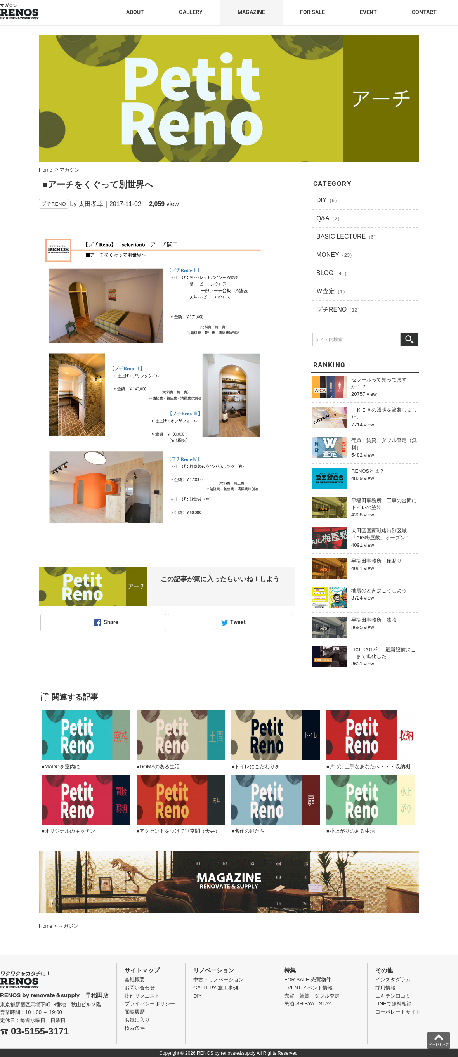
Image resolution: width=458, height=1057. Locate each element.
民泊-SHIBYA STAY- (308, 1004)
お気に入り (137, 1020)
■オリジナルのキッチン (68, 831)
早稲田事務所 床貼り (376, 561)
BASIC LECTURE (347, 236)
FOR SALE (312, 12)
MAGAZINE (251, 12)
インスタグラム (393, 979)
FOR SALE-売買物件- (308, 979)
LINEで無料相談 (393, 1004)
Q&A (329, 218)
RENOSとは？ (367, 471)
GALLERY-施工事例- (216, 988)
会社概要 (135, 979)
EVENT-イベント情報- (309, 988)
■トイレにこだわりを (255, 766)
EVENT (368, 12)
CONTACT (424, 12)
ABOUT (135, 12)
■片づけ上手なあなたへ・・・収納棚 (368, 766)
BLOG (332, 273)
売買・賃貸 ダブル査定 (312, 996)
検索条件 (135, 1028)
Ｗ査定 (332, 291)
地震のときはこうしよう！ (381, 590)
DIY (328, 200)
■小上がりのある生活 (350, 831)
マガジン (68, 926)
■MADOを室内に (61, 766)
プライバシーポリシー (150, 1004)
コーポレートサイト (398, 1012)
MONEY (335, 254)
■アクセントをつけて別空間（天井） (178, 831)
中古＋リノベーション (218, 979)
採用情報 (385, 988)
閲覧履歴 (135, 1012)
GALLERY (191, 12)
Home (45, 926)
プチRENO (53, 204)
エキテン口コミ (393, 996)
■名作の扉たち (248, 831)
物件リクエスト (142, 996)
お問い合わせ (140, 988)
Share (111, 622)
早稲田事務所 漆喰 (374, 620)
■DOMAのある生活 (158, 766)
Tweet (238, 622)
